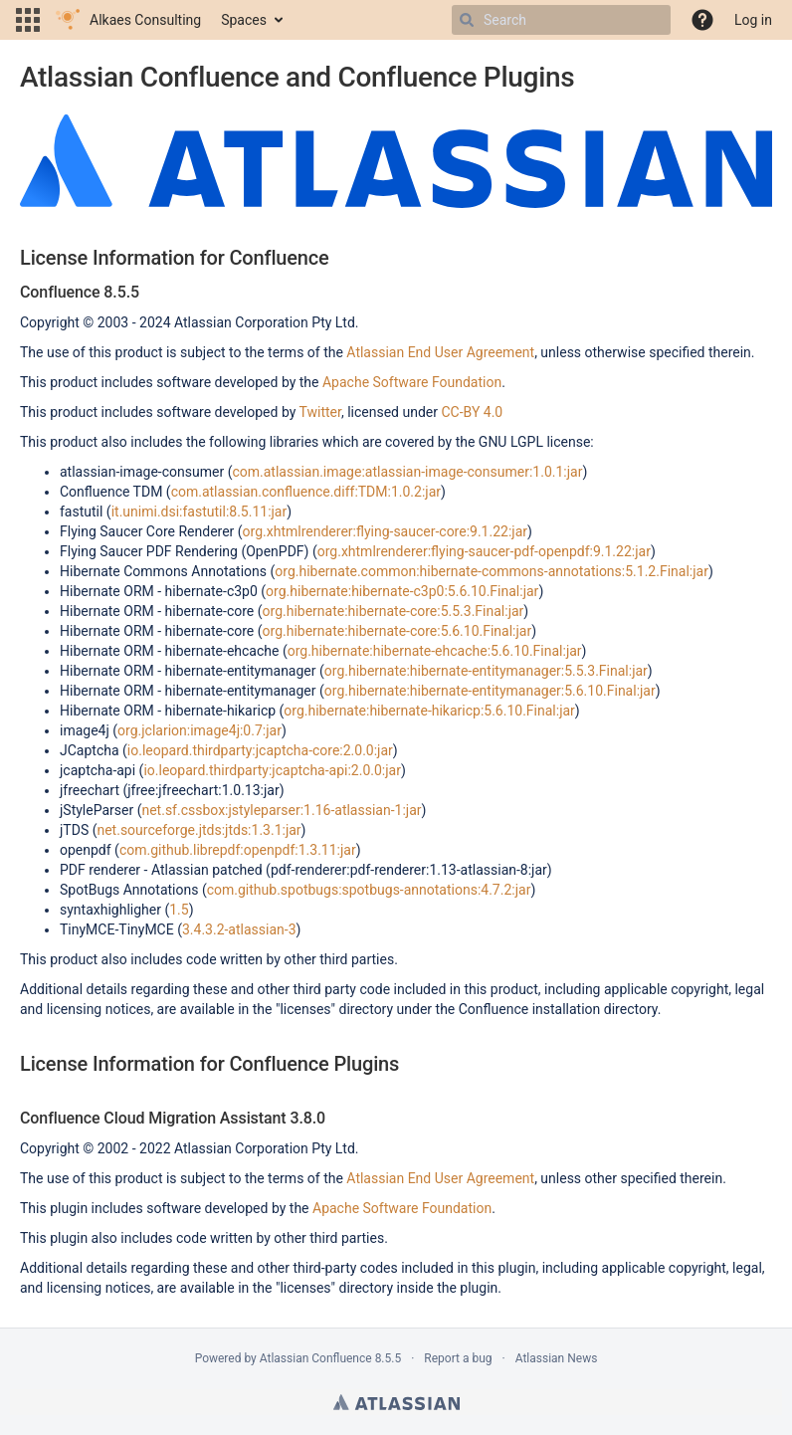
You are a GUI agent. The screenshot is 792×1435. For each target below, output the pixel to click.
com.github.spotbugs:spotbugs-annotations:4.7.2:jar (369, 890)
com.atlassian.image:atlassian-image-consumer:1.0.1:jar (407, 472)
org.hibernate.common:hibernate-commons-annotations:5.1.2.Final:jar (491, 571)
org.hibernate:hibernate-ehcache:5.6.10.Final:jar (435, 651)
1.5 (178, 910)
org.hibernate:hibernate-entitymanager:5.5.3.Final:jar (486, 671)
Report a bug (458, 1358)
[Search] (467, 20)
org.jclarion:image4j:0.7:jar (199, 730)
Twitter (320, 412)
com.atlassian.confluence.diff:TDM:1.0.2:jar (306, 492)
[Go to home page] (128, 20)
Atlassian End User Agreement (440, 352)
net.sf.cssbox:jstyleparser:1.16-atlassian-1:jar (281, 810)
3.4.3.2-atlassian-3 (239, 929)
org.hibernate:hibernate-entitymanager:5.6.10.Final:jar (490, 691)
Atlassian (396, 1402)
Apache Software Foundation (411, 382)
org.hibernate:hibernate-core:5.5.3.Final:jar (393, 611)
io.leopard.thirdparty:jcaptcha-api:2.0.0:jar (272, 770)
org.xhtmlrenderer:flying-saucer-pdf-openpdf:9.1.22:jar (484, 551)
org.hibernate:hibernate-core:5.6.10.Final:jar (397, 631)
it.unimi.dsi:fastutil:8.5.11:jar (199, 511)
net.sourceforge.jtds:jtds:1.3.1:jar (198, 830)
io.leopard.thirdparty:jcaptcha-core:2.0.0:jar (260, 750)
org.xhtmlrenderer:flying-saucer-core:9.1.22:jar (385, 531)
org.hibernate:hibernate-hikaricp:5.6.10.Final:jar (429, 710)
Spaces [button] (244, 20)
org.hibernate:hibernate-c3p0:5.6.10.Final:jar (402, 591)
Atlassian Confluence (316, 1358)
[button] (28, 20)
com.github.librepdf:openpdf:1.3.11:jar (237, 850)
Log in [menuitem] (753, 20)
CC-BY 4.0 (471, 412)
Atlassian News (556, 1358)
